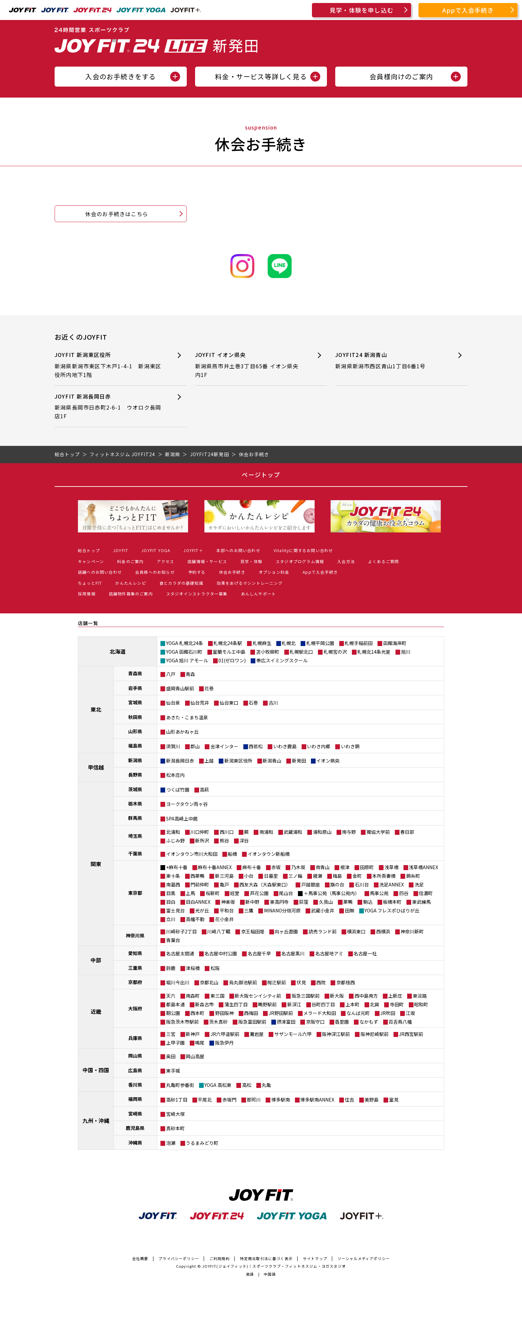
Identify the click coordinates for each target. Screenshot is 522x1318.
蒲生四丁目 (236, 1004)
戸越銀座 (310, 884)
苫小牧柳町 (267, 651)
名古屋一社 (365, 953)
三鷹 (248, 910)
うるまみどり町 (202, 1143)
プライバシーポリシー (178, 1258)
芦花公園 (259, 893)
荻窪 (303, 901)
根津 (345, 867)
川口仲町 (199, 831)
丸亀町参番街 (180, 1085)
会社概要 (140, 1258)
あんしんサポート (258, 593)
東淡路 (420, 995)
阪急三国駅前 (306, 995)
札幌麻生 (262, 643)
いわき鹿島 (285, 746)
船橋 (232, 853)
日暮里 (271, 875)
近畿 (96, 1011)
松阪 (215, 968)
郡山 (195, 746)
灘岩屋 (257, 1034)
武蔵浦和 (293, 831)
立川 (170, 919)
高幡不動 (195, 919)
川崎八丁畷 (218, 931)
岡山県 (135, 1055)
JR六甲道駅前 (224, 1034)
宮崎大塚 (175, 1114)
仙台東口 (229, 702)
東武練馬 (421, 901)
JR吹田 (387, 1013)
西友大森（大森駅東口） (265, 884)
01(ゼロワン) (232, 660)
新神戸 (193, 1034)
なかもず (369, 1021)
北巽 (374, 1004)
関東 (96, 864)
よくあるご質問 (383, 561)
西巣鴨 (197, 875)
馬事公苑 (379, 893)
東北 (96, 709)
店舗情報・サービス (207, 561)
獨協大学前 (378, 831)
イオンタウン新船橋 (269, 853)
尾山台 (286, 893)
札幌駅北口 (301, 651)
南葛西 (173, 884)
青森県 (135, 673)
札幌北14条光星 (374, 651)
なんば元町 (358, 1013)
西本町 (197, 1013)
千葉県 (135, 853)
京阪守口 (315, 1021)
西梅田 (251, 1013)
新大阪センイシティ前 (258, 995)
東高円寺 (279, 901)
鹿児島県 (135, 1128)
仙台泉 (173, 702)
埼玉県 (135, 835)
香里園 (342, 1021)
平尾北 (205, 1099)
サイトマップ (315, 1258)
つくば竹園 (177, 789)
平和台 (227, 910)
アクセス (165, 561)
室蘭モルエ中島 (229, 651)
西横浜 (383, 931)
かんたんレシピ (130, 583)
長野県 (135, 774)
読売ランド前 (323, 931)
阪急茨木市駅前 (182, 1021)
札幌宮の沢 (335, 651)
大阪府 (135, 1008)
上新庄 (395, 995)
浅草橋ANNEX (423, 867)
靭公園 (173, 1013)
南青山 (323, 867)
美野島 (372, 1099)
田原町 (367, 867)
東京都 (135, 892)
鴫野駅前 (267, 1004)
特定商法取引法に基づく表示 (266, 1258)
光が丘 (202, 910)
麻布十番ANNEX (215, 867)
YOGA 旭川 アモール (187, 660)
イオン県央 (328, 760)
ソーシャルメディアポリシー (364, 1258)
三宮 (170, 1034)
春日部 (407, 831)
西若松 (256, 746)
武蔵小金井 (322, 910)
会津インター (224, 746)
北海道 (118, 651)
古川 (273, 702)
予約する (197, 572)
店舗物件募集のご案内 (131, 593)
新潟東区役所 (238, 760)
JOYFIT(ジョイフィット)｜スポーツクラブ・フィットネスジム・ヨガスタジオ (274, 1266)
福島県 (135, 745)
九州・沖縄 (96, 1121)
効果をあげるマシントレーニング (250, 583)
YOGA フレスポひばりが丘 (392, 910)
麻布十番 (251, 867)
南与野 (349, 831)
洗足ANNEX (391, 884)
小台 (248, 875)
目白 (170, 901)
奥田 (170, 1056)
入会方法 (346, 561)
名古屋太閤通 (180, 953)
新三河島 (224, 875)
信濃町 (426, 893)
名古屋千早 (259, 953)
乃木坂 (298, 867)
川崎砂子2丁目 (181, 931)
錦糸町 (413, 875)
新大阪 (337, 995)
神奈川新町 (412, 931)
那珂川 (254, 1099)
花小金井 (224, 919)
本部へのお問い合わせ (238, 550)
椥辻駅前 (276, 982)
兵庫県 (135, 1038)
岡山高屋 (195, 1056)
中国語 (270, 1274)
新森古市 (204, 1004)
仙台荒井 (199, 702)
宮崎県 (135, 1113)
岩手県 (135, 688)
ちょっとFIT (90, 583)
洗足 (419, 884)
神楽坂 (228, 901)
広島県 (135, 1070)
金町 (357, 875)
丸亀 (266, 1085)
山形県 (135, 731)
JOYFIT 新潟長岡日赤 (109, 406)
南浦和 (266, 831)
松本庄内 (175, 775)
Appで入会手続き (468, 10)
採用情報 (87, 593)
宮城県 (135, 702)
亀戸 (224, 884)
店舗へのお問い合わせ (100, 572)
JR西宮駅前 (411, 1034)
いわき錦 (350, 746)
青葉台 (173, 940)
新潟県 (135, 760)
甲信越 (96, 767)
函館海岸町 (394, 643)
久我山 (326, 901)
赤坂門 (229, 1099)
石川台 (362, 884)
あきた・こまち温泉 (187, 717)
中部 (96, 960)
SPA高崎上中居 (182, 818)
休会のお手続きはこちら (116, 214)
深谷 (244, 840)
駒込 (368, 901)
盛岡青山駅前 (180, 688)
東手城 (173, 1070)
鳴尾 (199, 1042)
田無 (349, 910)
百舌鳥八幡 (400, 1021)
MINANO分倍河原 (282, 910)
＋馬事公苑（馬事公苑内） (332, 893)
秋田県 (135, 717)
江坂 (410, 1013)
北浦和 (173, 831)
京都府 (135, 982)
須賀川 (173, 746)
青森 (190, 674)
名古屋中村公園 (220, 953)
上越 (209, 760)
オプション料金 (274, 572)
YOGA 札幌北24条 (184, 643)
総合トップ (89, 550)
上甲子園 (175, 1042)
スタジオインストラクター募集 (197, 593)
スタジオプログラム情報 (300, 561)
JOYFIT (120, 550)
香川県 (135, 1084)
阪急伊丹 (224, 1042)
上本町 (353, 1004)
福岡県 (135, 1099)
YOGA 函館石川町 (184, 651)
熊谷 (224, 840)
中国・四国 (96, 1070)
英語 (250, 1274)
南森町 (193, 995)
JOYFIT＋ (193, 550)
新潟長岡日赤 (180, 760)
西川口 (227, 831)
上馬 (190, 893)
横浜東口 (356, 931)
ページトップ (261, 474)
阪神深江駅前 (336, 1034)
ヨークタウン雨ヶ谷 (187, 804)
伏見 (301, 982)
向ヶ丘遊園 (286, 931)
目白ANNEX (198, 901)
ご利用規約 (219, 1258)
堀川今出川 (177, 982)
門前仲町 (199, 884)
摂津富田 (286, 1021)
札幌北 (289, 643)
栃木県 (135, 803)
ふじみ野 (175, 840)
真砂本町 (175, 1128)
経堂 (234, 893)
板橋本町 (392, 901)
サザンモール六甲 (293, 1034)
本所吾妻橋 (383, 875)
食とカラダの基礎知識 (181, 583)
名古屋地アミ (329, 953)
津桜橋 (193, 968)
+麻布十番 (176, 867)
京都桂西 (345, 982)
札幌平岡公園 (320, 643)
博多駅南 (280, 1099)
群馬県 (135, 818)
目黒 (170, 893)
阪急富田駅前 (252, 1021)
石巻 (253, 702)
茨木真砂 (218, 1021)
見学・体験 (251, 561)
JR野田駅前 (281, 1013)
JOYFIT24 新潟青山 (389, 360)
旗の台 (337, 884)
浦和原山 (322, 831)
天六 (170, 995)
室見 (393, 1099)
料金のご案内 (130, 561)
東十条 (173, 875)
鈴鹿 (170, 968)
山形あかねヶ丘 (182, 731)
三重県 (135, 967)
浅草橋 (391, 867)
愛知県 (135, 953)
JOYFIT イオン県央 (249, 365)
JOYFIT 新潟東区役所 (109, 365)
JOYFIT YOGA (155, 550)
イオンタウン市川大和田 (191, 853)
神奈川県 (135, 935)
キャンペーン (91, 561)
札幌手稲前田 (359, 643)
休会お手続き (232, 572)
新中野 (252, 901)
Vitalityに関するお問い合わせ (303, 550)
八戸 (170, 674)
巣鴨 (348, 901)
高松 (246, 1085)
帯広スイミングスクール (282, 660)
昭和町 (421, 1004)
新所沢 (202, 840)
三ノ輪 (295, 875)
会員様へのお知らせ (155, 572)
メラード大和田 (319, 1013)
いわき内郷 (318, 746)
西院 (321, 982)
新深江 (294, 1004)
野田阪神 (224, 1013)
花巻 (209, 688)
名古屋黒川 (293, 953)
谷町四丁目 (323, 1004)
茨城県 (135, 789)
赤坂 (276, 867)
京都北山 (209, 982)
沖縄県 (135, 1142)
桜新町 (213, 893)
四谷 (403, 893)
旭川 (405, 651)
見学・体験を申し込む (361, 10)
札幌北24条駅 (227, 643)
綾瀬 (317, 875)
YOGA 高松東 (217, 1085)
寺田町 (397, 1004)
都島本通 (175, 1004)
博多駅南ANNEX (317, 1099)
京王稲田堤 (252, 931)
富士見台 (175, 910)
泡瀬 (170, 1143)
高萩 (204, 789)
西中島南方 (366, 995)
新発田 (299, 760)
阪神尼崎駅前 (375, 1034)
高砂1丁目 (176, 1099)
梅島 (337, 875)
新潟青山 (272, 760)
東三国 (217, 995)
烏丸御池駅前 (243, 982)
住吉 (349, 1099)
